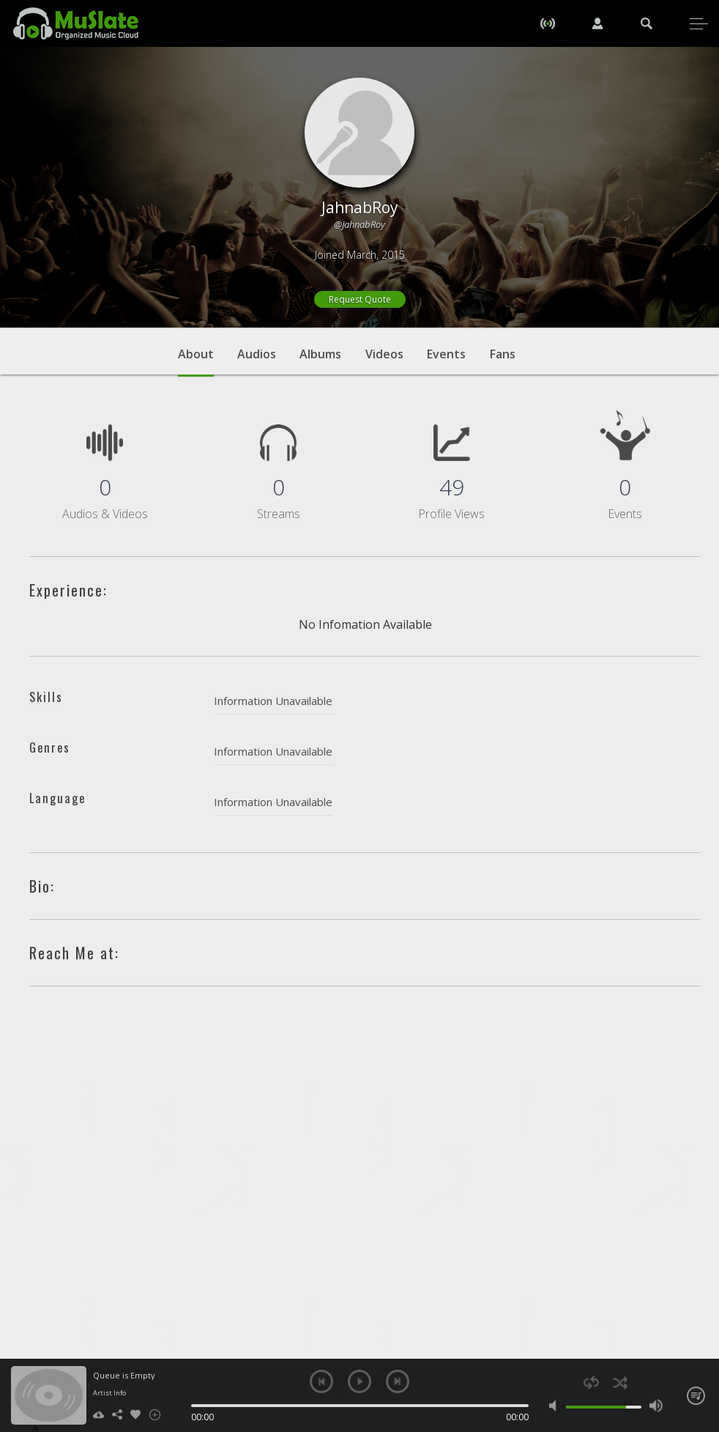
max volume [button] (656, 1405)
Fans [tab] (502, 354)
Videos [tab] (384, 354)
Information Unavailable (273, 700)
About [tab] (196, 361)
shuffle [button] (620, 1382)
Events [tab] (446, 354)
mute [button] (555, 1405)
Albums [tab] (320, 354)
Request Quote (360, 299)
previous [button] (321, 1381)
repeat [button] (591, 1382)
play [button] (359, 1381)
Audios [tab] (256, 354)
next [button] (397, 1381)
